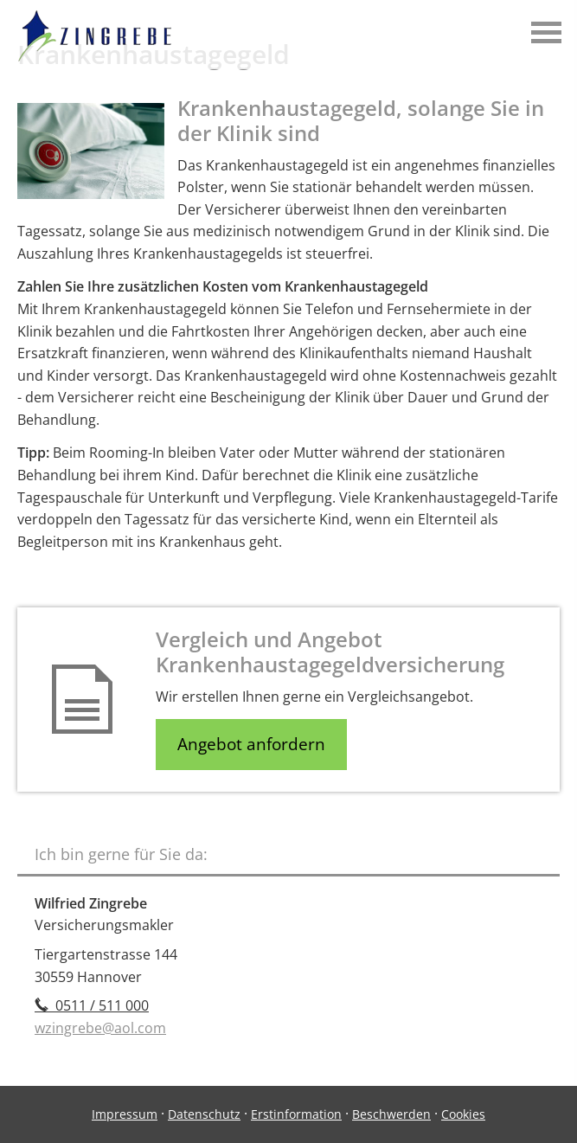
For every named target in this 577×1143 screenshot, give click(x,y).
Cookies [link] (463, 1114)
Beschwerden (391, 1114)
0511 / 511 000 (92, 1005)
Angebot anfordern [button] (251, 744)
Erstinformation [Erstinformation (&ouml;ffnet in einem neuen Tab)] (296, 1114)
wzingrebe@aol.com (100, 1027)
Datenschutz (204, 1114)
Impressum (124, 1114)
